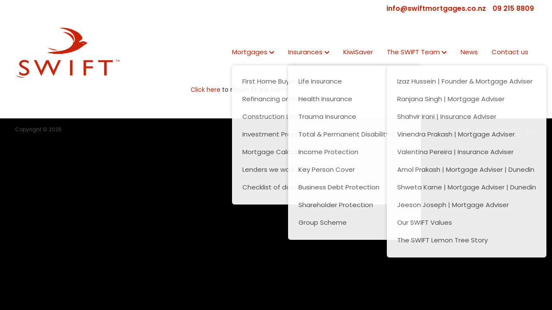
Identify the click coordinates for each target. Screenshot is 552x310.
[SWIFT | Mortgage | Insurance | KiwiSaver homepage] (67, 52)
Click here (205, 90)
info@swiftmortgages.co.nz (436, 9)
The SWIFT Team (417, 52)
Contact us (510, 52)
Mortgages (253, 52)
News (469, 52)
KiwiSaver (358, 52)
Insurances (308, 52)
